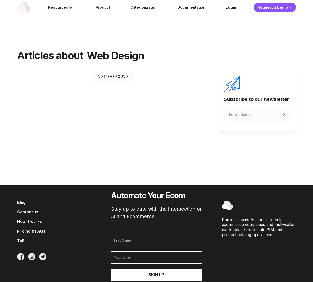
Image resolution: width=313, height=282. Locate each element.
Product (103, 7)
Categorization (143, 7)
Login (231, 7)
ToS (20, 240)
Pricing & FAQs (31, 231)
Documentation (191, 7)
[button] (62, 7)
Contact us (27, 212)
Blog (21, 202)
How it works (29, 221)
